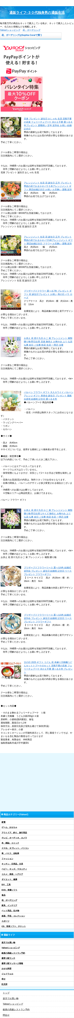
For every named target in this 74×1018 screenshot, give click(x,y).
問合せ (6, 1015)
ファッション (7, 859)
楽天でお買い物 (8, 942)
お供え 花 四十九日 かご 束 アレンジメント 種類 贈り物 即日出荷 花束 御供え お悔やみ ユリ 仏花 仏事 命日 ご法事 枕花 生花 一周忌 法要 (48, 341)
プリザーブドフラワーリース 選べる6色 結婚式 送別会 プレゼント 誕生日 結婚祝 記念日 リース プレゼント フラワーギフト (48, 571)
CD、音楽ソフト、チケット (14, 926)
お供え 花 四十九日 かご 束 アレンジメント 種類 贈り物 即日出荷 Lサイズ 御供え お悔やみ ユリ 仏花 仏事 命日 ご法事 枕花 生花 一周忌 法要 (48, 513)
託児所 (4, 984)
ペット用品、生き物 (10, 910)
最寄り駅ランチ (8, 958)
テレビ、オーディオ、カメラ (14, 838)
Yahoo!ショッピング (10, 30)
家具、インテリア (9, 905)
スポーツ (5, 921)
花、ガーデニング (31, 30)
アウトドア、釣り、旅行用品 (14, 832)
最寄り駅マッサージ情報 (12, 963)
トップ (6, 993)
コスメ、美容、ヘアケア (12, 874)
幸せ (3, 979)
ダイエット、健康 (9, 879)
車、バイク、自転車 (10, 853)
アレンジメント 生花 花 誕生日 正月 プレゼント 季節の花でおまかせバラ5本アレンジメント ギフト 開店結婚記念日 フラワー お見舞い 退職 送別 (48, 240)
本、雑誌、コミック (10, 843)
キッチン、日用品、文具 (12, 864)
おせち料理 (6, 968)
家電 (3, 822)
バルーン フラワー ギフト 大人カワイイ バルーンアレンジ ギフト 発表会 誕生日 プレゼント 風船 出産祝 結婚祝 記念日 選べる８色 (48, 395)
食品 (3, 895)
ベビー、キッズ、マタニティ (14, 869)
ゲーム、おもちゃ (9, 827)
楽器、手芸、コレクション (13, 916)
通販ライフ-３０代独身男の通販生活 (37, 12)
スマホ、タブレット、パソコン (15, 848)
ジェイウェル (7, 974)
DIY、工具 (6, 884)
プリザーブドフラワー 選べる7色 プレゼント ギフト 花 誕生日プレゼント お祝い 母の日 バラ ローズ (48, 294)
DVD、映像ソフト (9, 890)
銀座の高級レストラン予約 (13, 953)
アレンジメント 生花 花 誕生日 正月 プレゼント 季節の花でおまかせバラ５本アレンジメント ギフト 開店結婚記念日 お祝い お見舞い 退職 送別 (48, 186)
